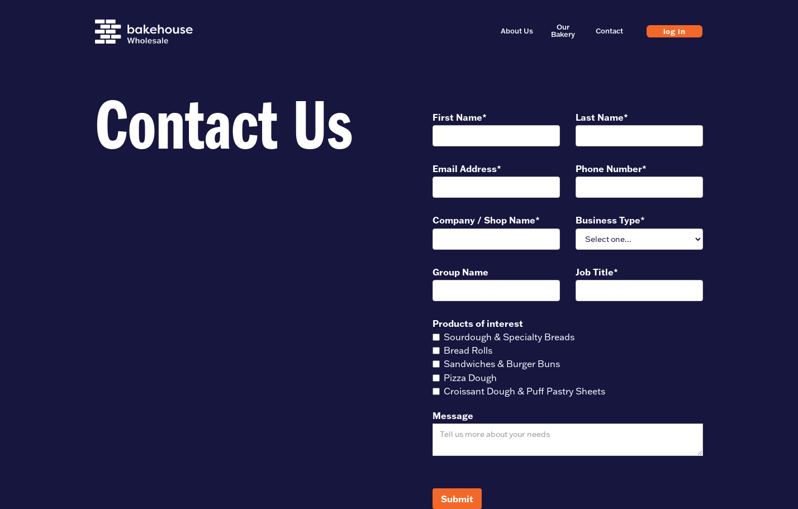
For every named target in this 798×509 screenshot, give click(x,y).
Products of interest (478, 323)
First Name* (460, 117)
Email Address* (467, 168)
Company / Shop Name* (486, 220)
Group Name (460, 272)
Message (453, 415)
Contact (609, 31)
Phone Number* (611, 168)
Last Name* (602, 117)
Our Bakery (563, 30)
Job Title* (597, 272)
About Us (517, 31)
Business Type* (610, 220)
